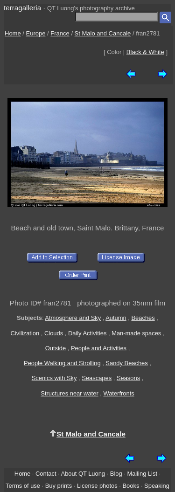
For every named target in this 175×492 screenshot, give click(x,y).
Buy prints (58, 485)
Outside (55, 348)
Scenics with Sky (54, 377)
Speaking (156, 485)
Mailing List (142, 473)
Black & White (145, 52)
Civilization (24, 333)
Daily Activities (87, 333)
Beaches (142, 317)
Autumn (115, 317)
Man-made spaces (136, 333)
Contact (45, 473)
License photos (97, 485)
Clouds (53, 333)
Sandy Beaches (126, 363)
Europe (36, 33)
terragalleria (22, 8)
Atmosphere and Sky (73, 317)
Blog (116, 473)
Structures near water (69, 393)
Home (13, 33)
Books (130, 485)
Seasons (128, 377)
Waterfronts (118, 393)
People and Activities (98, 348)
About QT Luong (83, 473)
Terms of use (23, 485)
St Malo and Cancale (103, 33)
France (59, 33)
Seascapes (97, 377)
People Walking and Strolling (62, 363)
